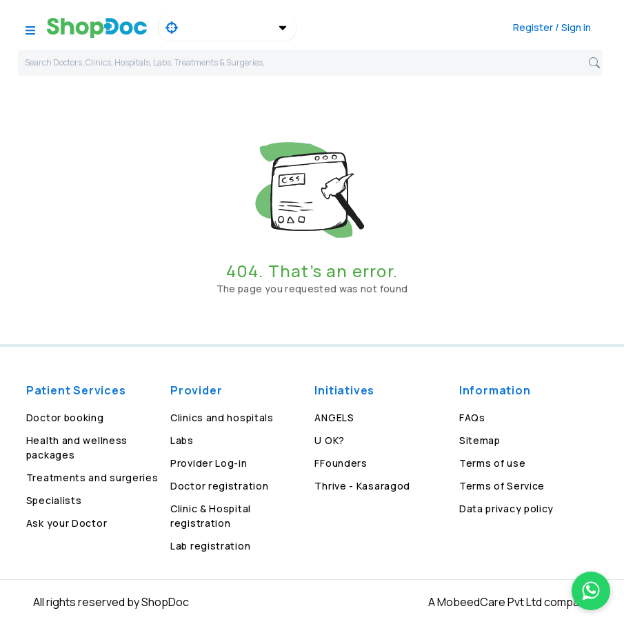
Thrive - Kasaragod (362, 485)
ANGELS (334, 417)
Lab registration (210, 545)
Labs (182, 440)
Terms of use (492, 463)
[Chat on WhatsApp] (591, 591)
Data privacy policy (506, 508)
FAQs (472, 417)
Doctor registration (219, 485)
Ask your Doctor (67, 523)
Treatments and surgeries (92, 477)
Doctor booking (65, 417)
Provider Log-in (209, 463)
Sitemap (480, 440)
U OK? (329, 440)
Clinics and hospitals (222, 417)
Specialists (54, 500)
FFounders (340, 463)
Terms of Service (502, 485)
